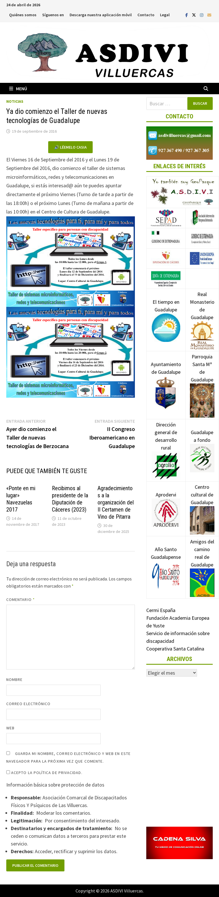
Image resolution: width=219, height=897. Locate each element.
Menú (18, 88)
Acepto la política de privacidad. (44, 772)
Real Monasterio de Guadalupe (202, 314)
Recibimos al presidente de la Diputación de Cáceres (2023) (70, 499)
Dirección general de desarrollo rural (166, 444)
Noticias (14, 101)
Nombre (14, 679)
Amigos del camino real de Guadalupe (202, 561)
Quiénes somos (22, 14)
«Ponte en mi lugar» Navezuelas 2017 (20, 499)
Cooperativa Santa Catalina (175, 648)
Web (10, 727)
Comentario (20, 599)
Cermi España (160, 610)
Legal (165, 14)
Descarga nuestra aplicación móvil (101, 14)
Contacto (145, 14)
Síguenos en (53, 14)
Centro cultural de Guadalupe (202, 503)
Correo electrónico (28, 703)
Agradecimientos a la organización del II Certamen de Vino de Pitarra (116, 502)
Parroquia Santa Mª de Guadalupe (202, 378)
